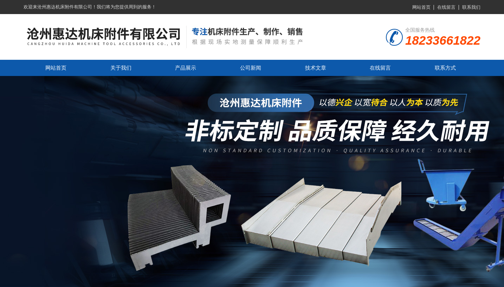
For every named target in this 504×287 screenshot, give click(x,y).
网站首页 (421, 7)
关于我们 (120, 68)
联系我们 (471, 7)
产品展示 (185, 68)
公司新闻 (250, 68)
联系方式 (445, 68)
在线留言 (446, 7)
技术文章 (315, 68)
